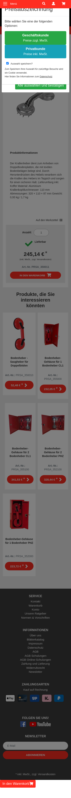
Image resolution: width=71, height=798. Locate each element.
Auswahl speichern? (19, 63)
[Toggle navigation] (5, 3)
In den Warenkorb (17, 784)
